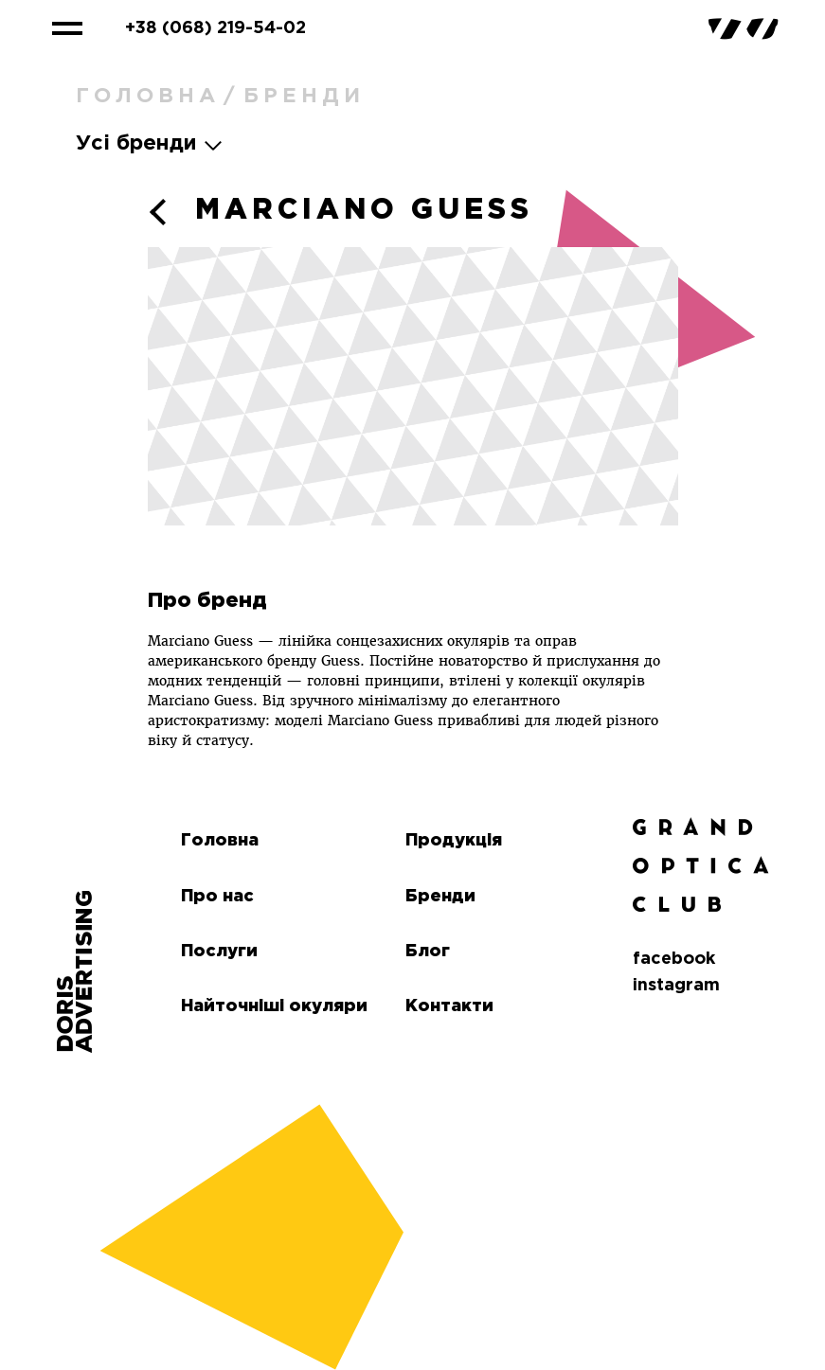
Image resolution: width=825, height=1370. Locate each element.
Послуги (219, 951)
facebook (674, 959)
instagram (676, 985)
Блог (427, 951)
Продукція (453, 840)
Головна (148, 96)
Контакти (449, 1006)
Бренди (304, 96)
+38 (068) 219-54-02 (215, 28)
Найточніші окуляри (274, 1006)
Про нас (217, 896)
